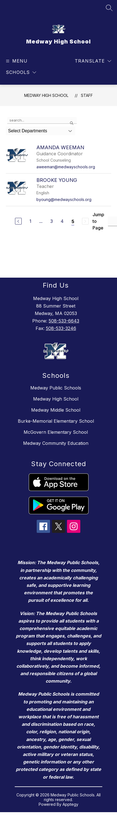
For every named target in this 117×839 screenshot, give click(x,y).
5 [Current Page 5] (72, 221)
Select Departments (27, 130)
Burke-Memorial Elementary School (56, 421)
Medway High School (46, 95)
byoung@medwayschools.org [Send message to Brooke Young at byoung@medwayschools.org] (63, 199)
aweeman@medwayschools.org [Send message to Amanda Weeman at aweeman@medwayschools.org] (65, 166)
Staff (87, 95)
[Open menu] (16, 61)
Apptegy (70, 804)
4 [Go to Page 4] (62, 221)
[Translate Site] (93, 61)
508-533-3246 (61, 328)
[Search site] (109, 7)
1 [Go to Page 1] (30, 221)
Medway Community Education (55, 443)
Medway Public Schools (55, 388)
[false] (42, 120)
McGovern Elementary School (56, 432)
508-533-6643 (64, 321)
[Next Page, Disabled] (85, 221)
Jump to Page (98, 221)
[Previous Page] (18, 221)
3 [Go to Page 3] (51, 221)
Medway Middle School (55, 410)
